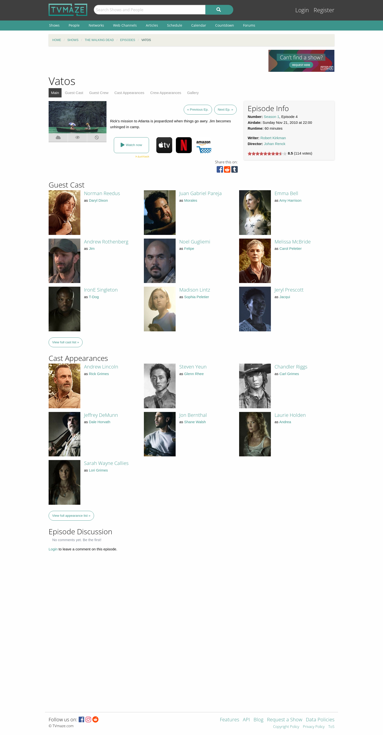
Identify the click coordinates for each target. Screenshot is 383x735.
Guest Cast (74, 93)
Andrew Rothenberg (106, 241)
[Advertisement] (155, 61)
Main (55, 93)
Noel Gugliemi (194, 241)
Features (229, 720)
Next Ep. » (225, 109)
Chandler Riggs (291, 366)
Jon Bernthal (193, 415)
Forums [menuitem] (249, 25)
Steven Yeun (193, 366)
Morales (190, 200)
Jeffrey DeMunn (101, 415)
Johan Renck (275, 144)
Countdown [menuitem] (224, 25)
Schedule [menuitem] (174, 25)
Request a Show (284, 720)
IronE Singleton (101, 289)
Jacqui (284, 297)
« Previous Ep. (198, 109)
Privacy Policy (314, 727)
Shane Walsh (195, 422)
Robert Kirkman (273, 138)
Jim (92, 248)
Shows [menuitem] (54, 25)
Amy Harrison (290, 200)
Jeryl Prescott (289, 289)
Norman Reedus (102, 193)
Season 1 (271, 117)
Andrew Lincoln (101, 366)
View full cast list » (65, 342)
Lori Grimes (98, 470)
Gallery (193, 93)
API (246, 720)
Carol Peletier (290, 248)
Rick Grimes (99, 374)
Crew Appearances (165, 93)
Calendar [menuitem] (198, 25)
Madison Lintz (194, 289)
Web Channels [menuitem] (125, 25)
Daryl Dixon (98, 200)
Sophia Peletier (196, 297)
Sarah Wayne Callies (106, 463)
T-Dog (94, 297)
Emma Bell (286, 193)
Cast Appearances (129, 93)
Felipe (189, 248)
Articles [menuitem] (152, 25)
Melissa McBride (293, 241)
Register (324, 10)
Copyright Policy (286, 727)
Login (302, 10)
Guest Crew (98, 93)
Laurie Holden (290, 415)
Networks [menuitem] (96, 25)
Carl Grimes (289, 374)
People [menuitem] (74, 25)
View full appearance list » (71, 515)
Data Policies (320, 720)
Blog (258, 720)
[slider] (267, 154)
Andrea (285, 422)
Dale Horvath (99, 422)
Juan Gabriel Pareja (200, 193)
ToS (331, 727)
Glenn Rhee (194, 374)
